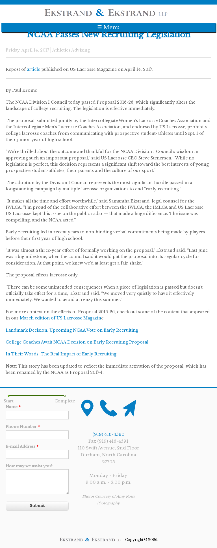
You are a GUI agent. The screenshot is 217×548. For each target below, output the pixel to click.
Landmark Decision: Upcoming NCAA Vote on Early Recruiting (72, 330)
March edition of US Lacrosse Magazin (60, 318)
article (33, 69)
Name (13, 406)
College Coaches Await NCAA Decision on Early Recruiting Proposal (77, 342)
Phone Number (23, 426)
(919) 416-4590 (108, 434)
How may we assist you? (29, 466)
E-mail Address (22, 446)
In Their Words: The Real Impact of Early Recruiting (61, 354)
